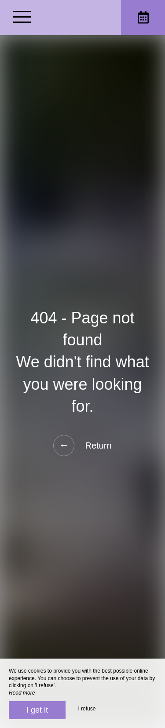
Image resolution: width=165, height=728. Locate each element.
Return (82, 445)
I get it (37, 710)
